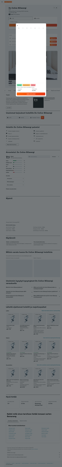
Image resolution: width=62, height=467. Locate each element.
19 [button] (17, 38)
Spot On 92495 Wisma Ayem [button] (52, 305)
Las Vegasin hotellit (28, 413)
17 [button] (11, 38)
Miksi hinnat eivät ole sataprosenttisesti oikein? (33, 437)
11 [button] (14, 35)
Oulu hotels (44, 414)
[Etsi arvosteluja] (40, 156)
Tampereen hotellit (28, 409)
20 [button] (20, 38)
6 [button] (20, 32)
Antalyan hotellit (12, 409)
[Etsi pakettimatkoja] (2, 13)
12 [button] (17, 35)
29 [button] (26, 41)
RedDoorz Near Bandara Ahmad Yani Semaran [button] (11, 334)
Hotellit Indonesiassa (25, 443)
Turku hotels (44, 416)
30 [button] (29, 41)
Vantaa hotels (11, 416)
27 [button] (20, 41)
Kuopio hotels (27, 418)
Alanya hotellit (11, 411)
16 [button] (38, 35)
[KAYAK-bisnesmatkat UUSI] (2, 22)
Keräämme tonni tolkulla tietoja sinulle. (33, 434)
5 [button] (17, 32)
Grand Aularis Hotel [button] (10, 305)
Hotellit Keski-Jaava (33, 443)
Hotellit (13, 443)
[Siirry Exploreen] (2, 17)
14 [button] (23, 35)
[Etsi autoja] (2, 10)
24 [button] (11, 41)
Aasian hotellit (18, 443)
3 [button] (11, 32)
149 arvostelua (17, 14)
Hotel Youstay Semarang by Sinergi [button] (39, 306)
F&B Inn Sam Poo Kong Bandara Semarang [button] (12, 360)
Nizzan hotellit (27, 408)
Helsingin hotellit (12, 408)
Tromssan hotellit (28, 411)
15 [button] (26, 35)
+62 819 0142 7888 (13, 12)
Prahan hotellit (44, 409)
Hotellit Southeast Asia (41, 443)
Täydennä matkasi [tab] (23, 400)
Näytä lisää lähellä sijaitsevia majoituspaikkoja (51, 290)
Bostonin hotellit (45, 413)
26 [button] (17, 41)
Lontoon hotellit (12, 414)
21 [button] (23, 38)
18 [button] (14, 38)
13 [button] (20, 35)
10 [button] (11, 35)
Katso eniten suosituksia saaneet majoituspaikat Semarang (48, 344)
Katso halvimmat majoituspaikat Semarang (51, 317)
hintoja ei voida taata (34, 428)
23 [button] (29, 38)
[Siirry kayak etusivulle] (8, 2)
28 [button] (23, 41)
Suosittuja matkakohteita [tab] (13, 400)
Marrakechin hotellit (45, 408)
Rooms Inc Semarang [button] (24, 359)
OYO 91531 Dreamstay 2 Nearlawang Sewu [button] (24, 306)
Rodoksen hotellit (28, 414)
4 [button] (14, 32)
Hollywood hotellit (45, 411)
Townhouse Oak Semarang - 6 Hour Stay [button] (39, 334)
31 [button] (11, 44)
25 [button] (14, 41)
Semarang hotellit (50, 443)
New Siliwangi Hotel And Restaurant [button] (38, 360)
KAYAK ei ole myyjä (33, 432)
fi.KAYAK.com (8, 443)
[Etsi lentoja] (2, 5)
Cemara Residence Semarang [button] (26, 333)
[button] (2, 2)
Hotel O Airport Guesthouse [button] (52, 333)
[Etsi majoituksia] (2, 8)
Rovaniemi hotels (12, 418)
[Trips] (2, 25)
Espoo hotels (27, 416)
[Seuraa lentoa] (2, 19)
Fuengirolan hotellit (12, 413)
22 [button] (26, 38)
